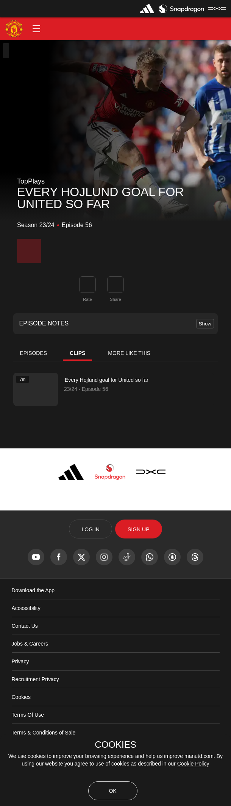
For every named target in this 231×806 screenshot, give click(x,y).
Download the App (33, 590)
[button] (36, 28)
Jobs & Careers (30, 644)
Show (205, 324)
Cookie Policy (193, 764)
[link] (115, 284)
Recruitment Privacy (35, 679)
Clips (77, 353)
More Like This (129, 353)
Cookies (21, 697)
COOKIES (115, 745)
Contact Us (25, 626)
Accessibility (26, 608)
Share (115, 299)
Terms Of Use (28, 715)
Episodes (33, 353)
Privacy (20, 661)
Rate (87, 299)
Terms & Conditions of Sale (44, 733)
